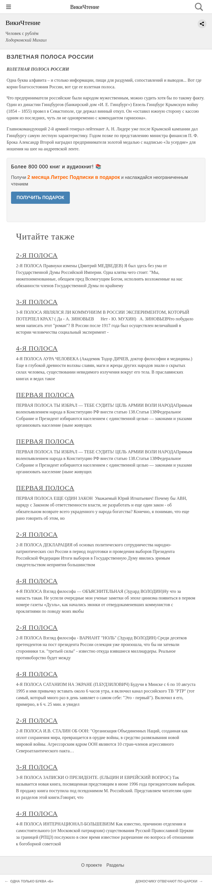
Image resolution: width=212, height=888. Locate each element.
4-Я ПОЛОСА (37, 348)
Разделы (115, 865)
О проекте (91, 865)
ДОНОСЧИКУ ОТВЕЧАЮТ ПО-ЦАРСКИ (166, 881)
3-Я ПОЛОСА (37, 301)
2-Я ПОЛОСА (37, 255)
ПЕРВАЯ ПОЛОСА (45, 394)
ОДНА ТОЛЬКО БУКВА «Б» (32, 881)
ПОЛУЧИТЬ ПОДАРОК (40, 197)
